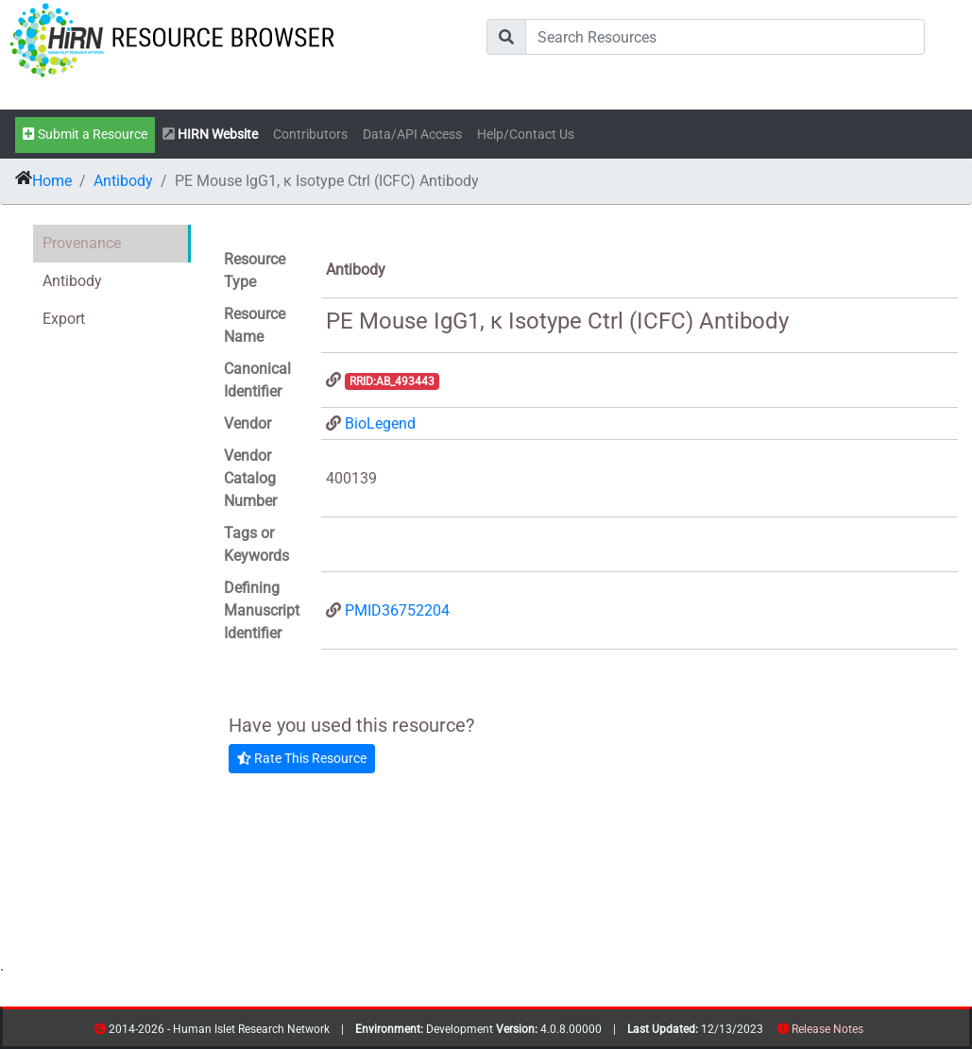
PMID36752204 (397, 610)
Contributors (310, 135)
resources (869, 1032)
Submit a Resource (85, 135)
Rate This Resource (302, 758)
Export (64, 319)
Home (52, 181)
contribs (875, 1032)
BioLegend (380, 423)
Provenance (82, 243)
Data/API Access (412, 135)
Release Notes (827, 1029)
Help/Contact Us (525, 135)
